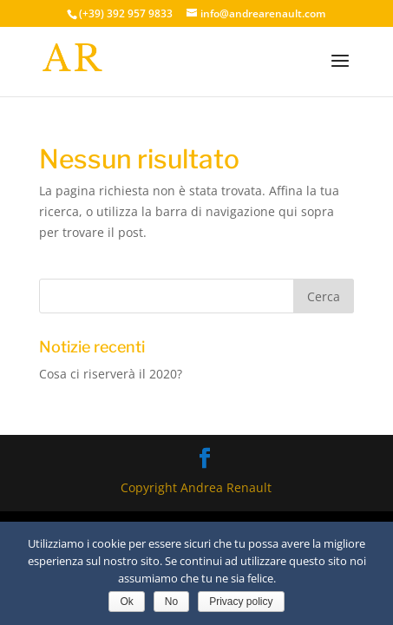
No (171, 601)
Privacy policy (240, 601)
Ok (126, 601)
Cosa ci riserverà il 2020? (110, 373)
